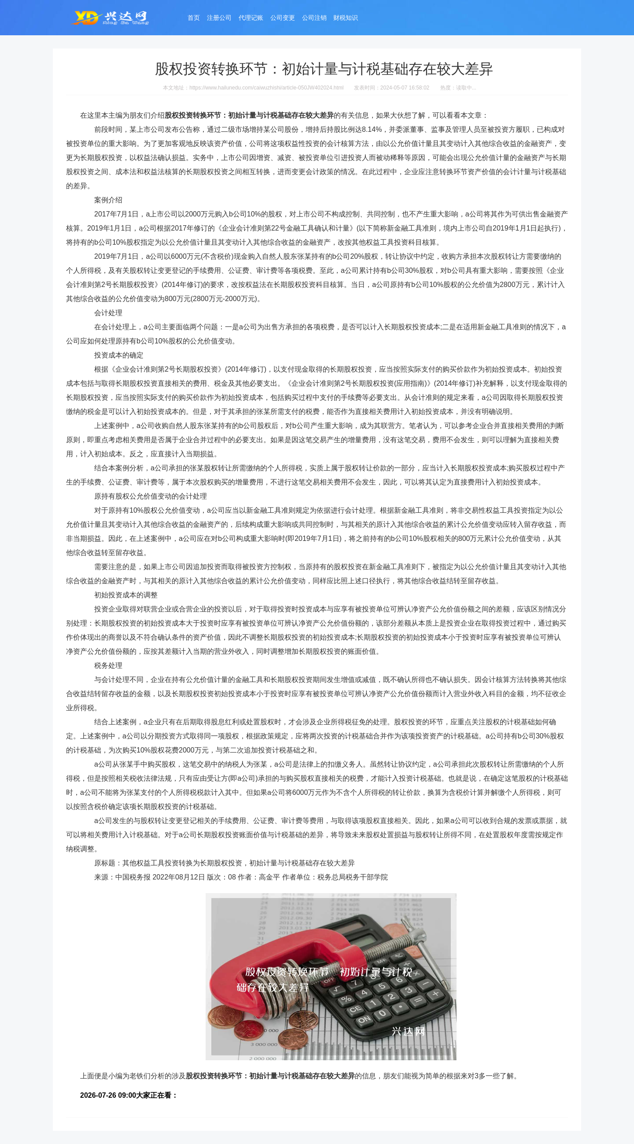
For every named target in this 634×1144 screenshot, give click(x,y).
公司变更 (282, 18)
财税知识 (345, 18)
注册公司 (219, 18)
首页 (194, 18)
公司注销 (314, 18)
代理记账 (251, 18)
